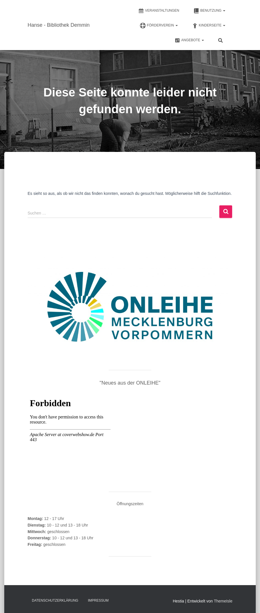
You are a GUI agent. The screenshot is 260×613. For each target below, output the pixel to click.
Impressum (98, 600)
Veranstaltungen (158, 11)
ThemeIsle (223, 601)
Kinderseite (208, 25)
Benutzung (209, 11)
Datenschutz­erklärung (55, 600)
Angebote (189, 40)
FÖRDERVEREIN (159, 25)
